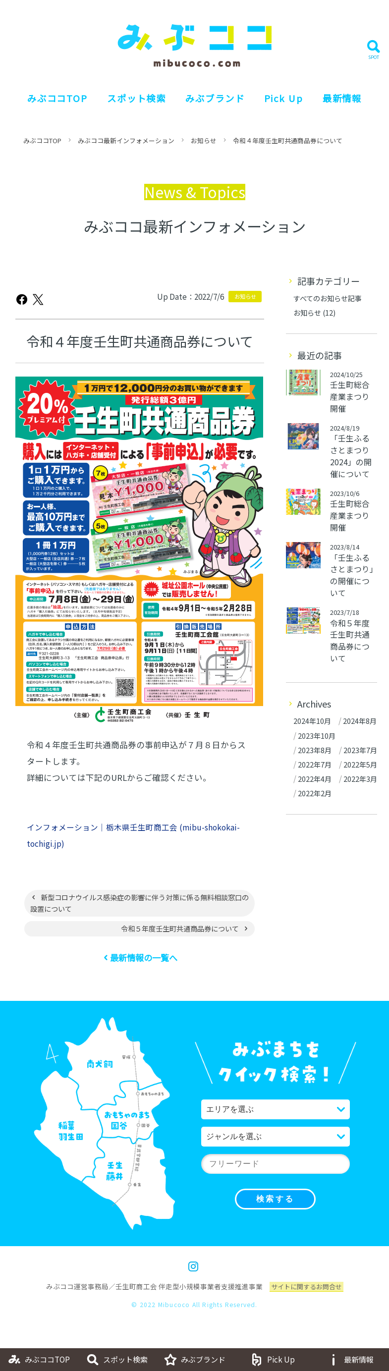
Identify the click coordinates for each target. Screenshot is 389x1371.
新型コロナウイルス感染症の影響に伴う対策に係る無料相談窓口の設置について (136, 916)
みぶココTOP (39, 104)
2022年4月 (315, 839)
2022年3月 (315, 853)
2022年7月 (315, 810)
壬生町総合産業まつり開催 (350, 409)
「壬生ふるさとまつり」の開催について (352, 590)
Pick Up (280, 104)
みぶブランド (212, 104)
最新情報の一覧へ (144, 972)
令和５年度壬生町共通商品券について (174, 942)
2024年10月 (312, 738)
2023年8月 (315, 781)
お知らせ (215, 152)
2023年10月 (317, 767)
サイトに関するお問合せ (306, 1301)
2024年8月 (315, 752)
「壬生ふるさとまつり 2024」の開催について (351, 469)
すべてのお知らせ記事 (330, 310)
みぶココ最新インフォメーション (133, 152)
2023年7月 (315, 795)
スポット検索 (129, 104)
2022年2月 (315, 868)
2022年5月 (315, 824)
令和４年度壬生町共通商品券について (305, 152)
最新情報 (345, 104)
